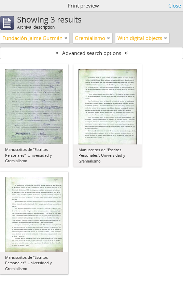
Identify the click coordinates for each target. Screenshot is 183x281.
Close (174, 5)
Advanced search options (91, 53)
